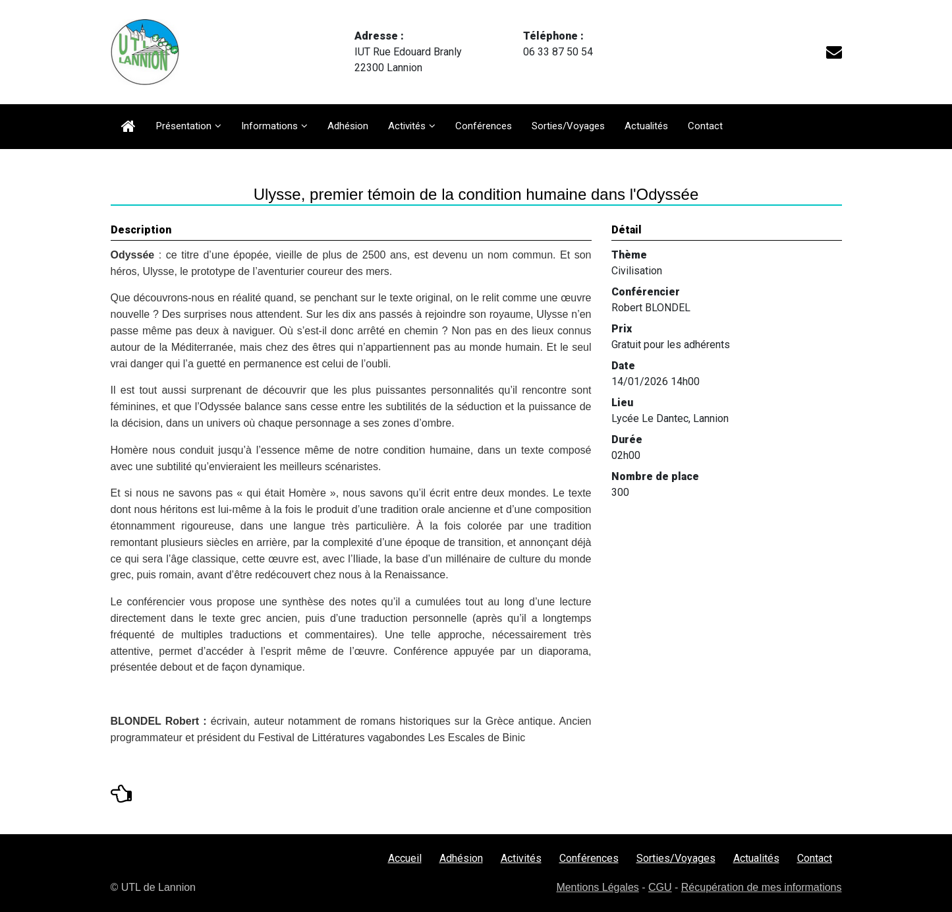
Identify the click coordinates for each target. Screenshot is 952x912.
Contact (705, 126)
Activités (407, 126)
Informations (269, 126)
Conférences (483, 126)
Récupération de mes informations (761, 887)
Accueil (405, 858)
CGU (660, 887)
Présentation (183, 126)
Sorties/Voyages (568, 126)
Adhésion (347, 126)
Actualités (646, 126)
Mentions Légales (597, 887)
